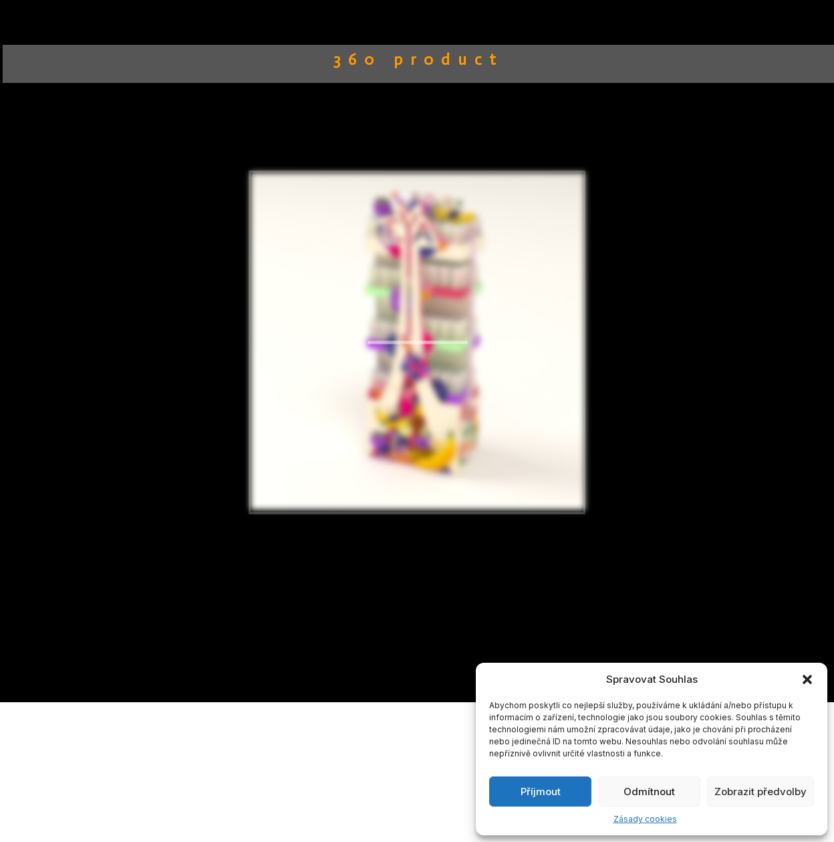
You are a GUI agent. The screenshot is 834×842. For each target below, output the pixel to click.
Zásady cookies (645, 819)
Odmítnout (649, 791)
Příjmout (541, 791)
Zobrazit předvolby (760, 791)
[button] (807, 679)
